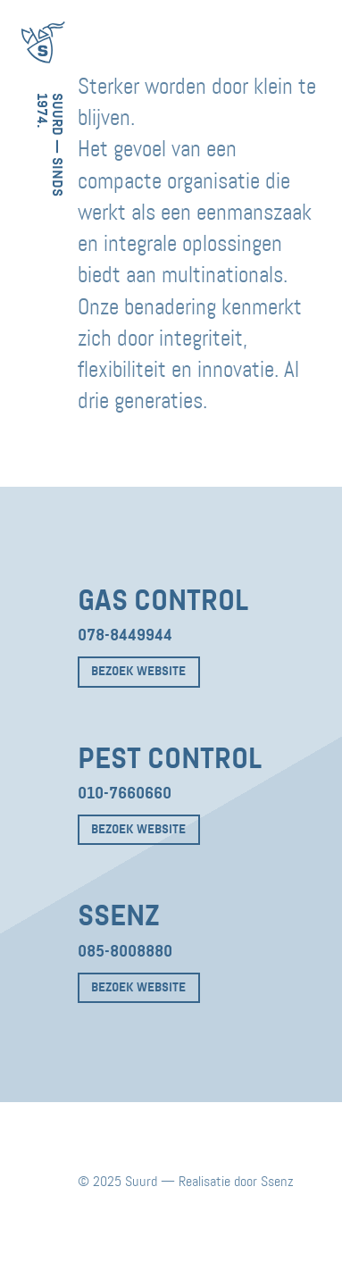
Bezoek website (138, 671)
